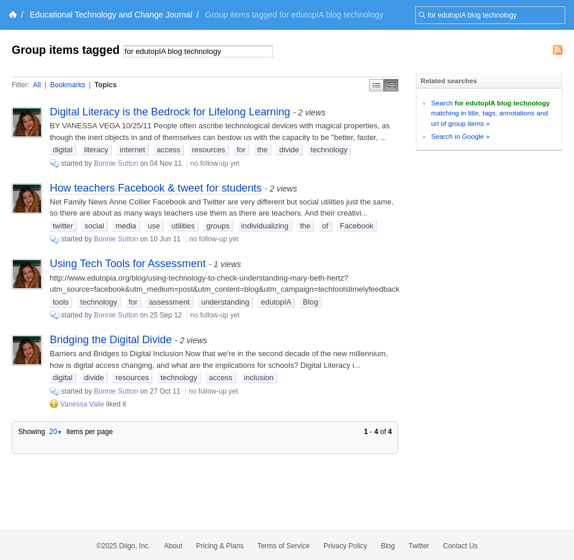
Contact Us (460, 546)
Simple (376, 85)
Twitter (419, 546)
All (36, 85)
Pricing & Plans (220, 546)
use (154, 225)
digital (63, 149)
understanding (225, 302)
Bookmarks (67, 85)
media (125, 225)
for (241, 149)
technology (328, 149)
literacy (96, 149)
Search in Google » (460, 136)
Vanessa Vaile (82, 404)
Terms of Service (283, 546)
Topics (105, 85)
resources (209, 149)
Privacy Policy (345, 546)
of (325, 225)
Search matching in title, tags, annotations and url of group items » (490, 113)
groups (218, 225)
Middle (391, 85)
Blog (310, 302)
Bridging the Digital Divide (111, 340)
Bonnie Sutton (116, 163)
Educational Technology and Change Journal (111, 14)
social (94, 225)
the (262, 149)
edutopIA (276, 302)
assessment (169, 302)
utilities (183, 225)
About (173, 546)
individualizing (265, 225)
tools (61, 302)
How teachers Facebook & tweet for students (156, 188)
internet (132, 149)
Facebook (356, 225)
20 (55, 432)
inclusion (259, 377)
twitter (63, 225)
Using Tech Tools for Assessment (128, 263)
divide (289, 149)
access (168, 149)
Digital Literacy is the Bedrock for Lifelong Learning (170, 112)
